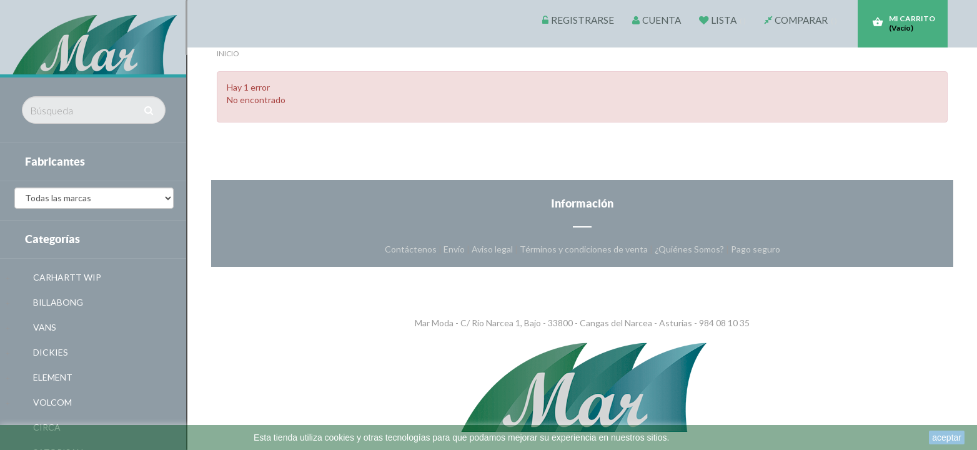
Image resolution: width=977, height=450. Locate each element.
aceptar (946, 437)
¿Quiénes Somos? (690, 249)
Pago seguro (755, 249)
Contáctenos (412, 249)
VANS (44, 327)
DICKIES (50, 352)
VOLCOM (52, 402)
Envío (455, 249)
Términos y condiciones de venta (585, 249)
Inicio (228, 53)
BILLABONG (58, 302)
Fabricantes (55, 161)
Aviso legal (493, 249)
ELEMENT (52, 377)
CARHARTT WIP (67, 277)
